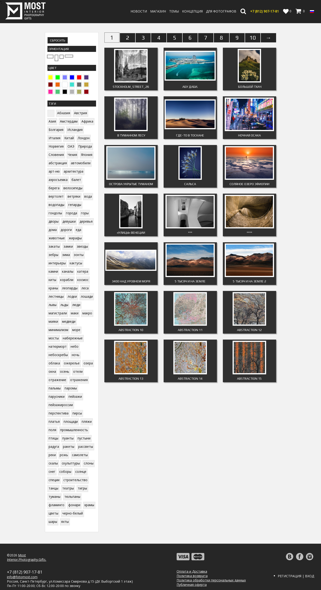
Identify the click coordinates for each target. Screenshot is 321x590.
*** (190, 232)
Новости (139, 11)
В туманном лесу (131, 135)
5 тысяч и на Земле (190, 281)
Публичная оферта (192, 584)
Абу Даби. (190, 86)
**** (249, 232)
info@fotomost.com (22, 577)
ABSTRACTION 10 (130, 330)
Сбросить (57, 40)
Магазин (158, 11)
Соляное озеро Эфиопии (249, 184)
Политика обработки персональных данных (211, 580)
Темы (174, 11)
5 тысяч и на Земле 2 (249, 281)
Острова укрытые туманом (131, 184)
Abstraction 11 (190, 330)
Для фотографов (221, 11)
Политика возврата (192, 576)
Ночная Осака (249, 135)
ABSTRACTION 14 (190, 378)
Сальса (190, 184)
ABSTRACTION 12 (249, 330)
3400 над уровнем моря (131, 281)
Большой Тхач (249, 86)
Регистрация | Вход (296, 576)
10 (252, 38)
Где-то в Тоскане (190, 135)
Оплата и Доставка (192, 571)
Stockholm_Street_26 (131, 86)
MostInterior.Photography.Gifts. (26, 557)
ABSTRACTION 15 (249, 378)
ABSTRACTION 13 (130, 378)
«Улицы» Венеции (131, 232)
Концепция (192, 11)
